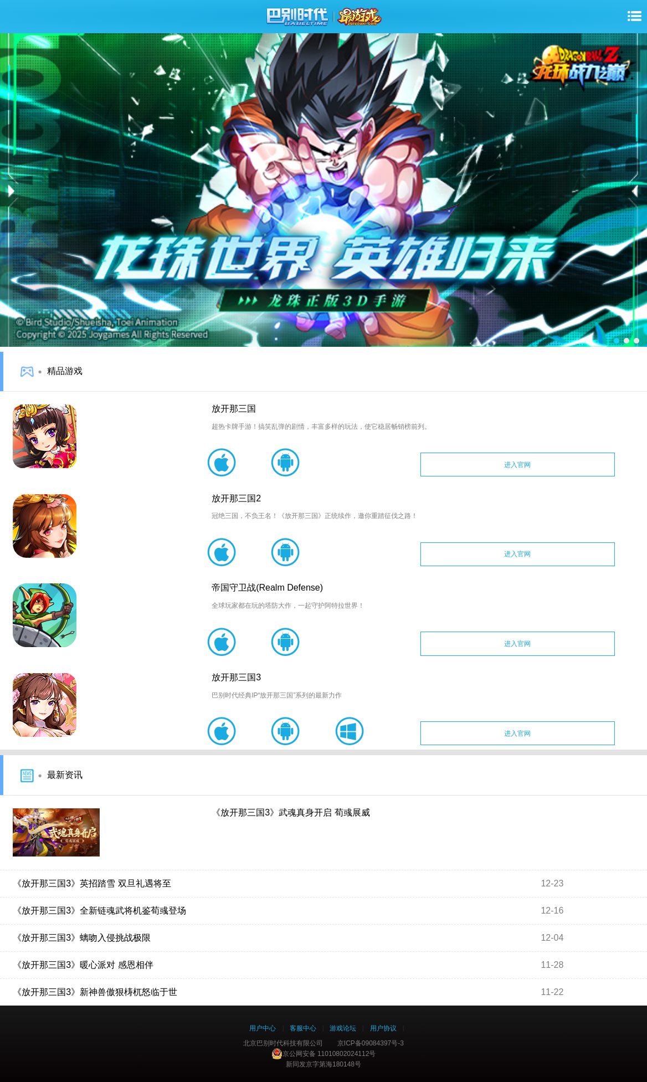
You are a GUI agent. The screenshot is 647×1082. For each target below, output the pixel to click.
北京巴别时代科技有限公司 (283, 1043)
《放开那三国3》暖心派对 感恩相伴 (83, 965)
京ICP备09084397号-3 (370, 1043)
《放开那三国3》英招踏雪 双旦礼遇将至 (92, 883)
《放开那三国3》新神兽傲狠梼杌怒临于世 (95, 992)
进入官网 (517, 465)
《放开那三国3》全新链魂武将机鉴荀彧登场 (99, 910)
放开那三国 (234, 408)
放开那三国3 (236, 677)
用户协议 (383, 1028)
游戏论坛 (343, 1028)
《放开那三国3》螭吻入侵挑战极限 (82, 937)
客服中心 (303, 1028)
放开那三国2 (236, 498)
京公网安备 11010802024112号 (323, 1053)
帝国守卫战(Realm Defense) (267, 587)
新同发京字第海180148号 (323, 1064)
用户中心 (262, 1028)
